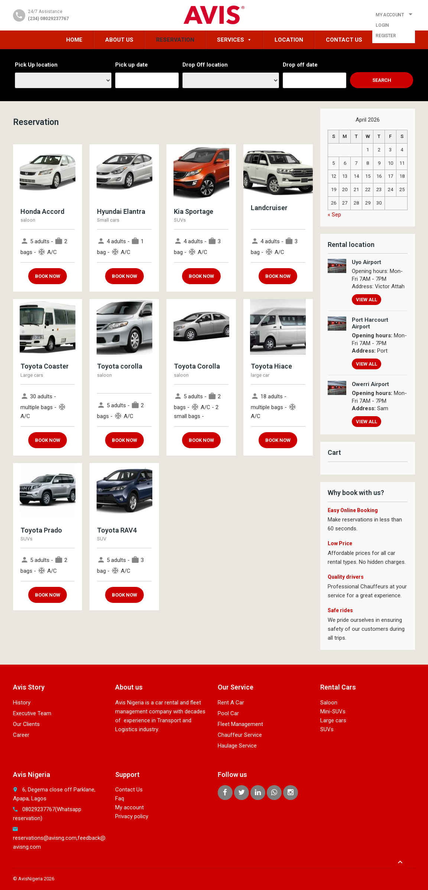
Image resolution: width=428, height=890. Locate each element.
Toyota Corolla (197, 366)
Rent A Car (231, 702)
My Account (389, 14)
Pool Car (228, 713)
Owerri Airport (370, 384)
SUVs (327, 729)
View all (366, 299)
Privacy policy (131, 816)
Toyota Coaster (44, 366)
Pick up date (131, 64)
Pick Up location (36, 64)
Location (289, 39)
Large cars (333, 720)
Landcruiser (269, 208)
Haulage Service (237, 745)
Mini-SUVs (333, 711)
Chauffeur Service (240, 735)
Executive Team (32, 713)
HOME (74, 39)
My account (129, 807)
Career (21, 735)
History (21, 702)
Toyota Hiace (271, 366)
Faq (119, 798)
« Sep (334, 214)
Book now (47, 276)
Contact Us (344, 39)
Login (382, 25)
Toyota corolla (119, 366)
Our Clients (26, 724)
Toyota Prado (41, 530)
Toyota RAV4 (117, 530)
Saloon (328, 702)
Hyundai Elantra (121, 211)
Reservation (175, 39)
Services (234, 39)
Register (386, 35)
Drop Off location (205, 64)
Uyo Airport (366, 262)
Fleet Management (240, 724)
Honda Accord (42, 211)
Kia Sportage (193, 211)
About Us (119, 39)
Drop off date (300, 64)
